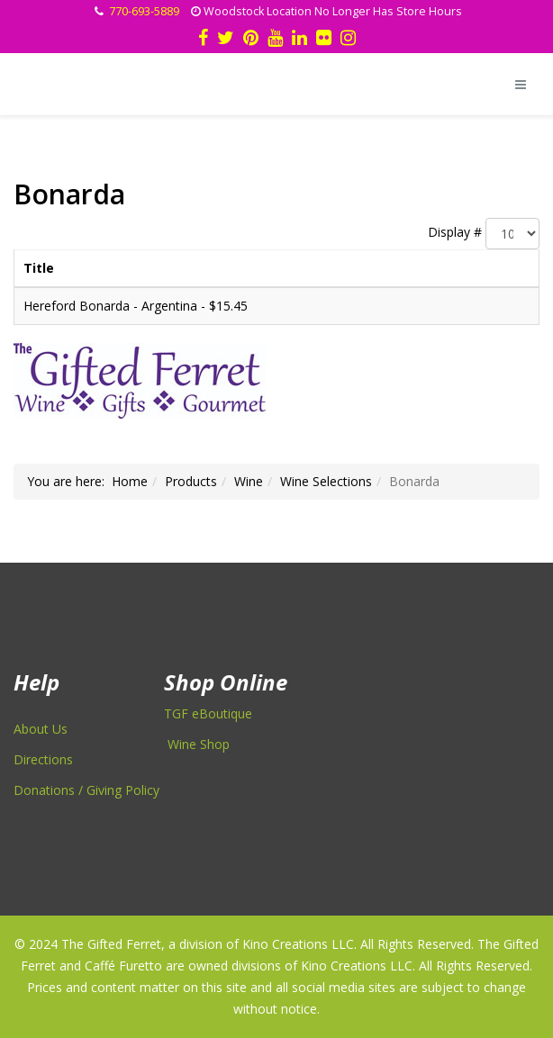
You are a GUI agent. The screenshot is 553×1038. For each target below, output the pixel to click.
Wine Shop (199, 744)
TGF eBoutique (208, 713)
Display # (455, 231)
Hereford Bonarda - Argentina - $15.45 (135, 305)
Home (130, 481)
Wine (248, 481)
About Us (41, 728)
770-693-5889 (144, 11)
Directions (43, 759)
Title (38, 267)
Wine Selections (326, 481)
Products (191, 481)
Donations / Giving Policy (86, 790)
